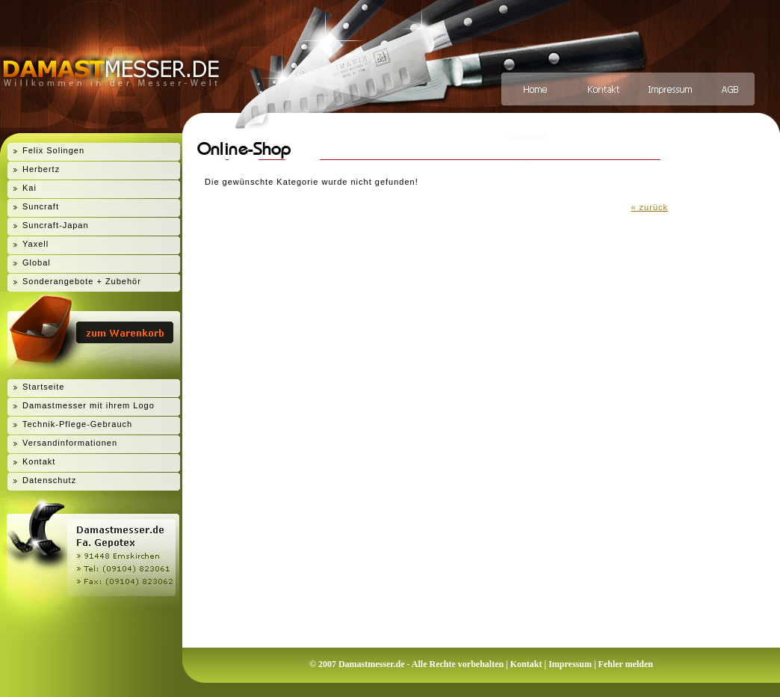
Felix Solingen (53, 150)
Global (36, 262)
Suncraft (40, 206)
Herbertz (41, 169)
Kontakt (38, 461)
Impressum (570, 664)
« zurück (649, 207)
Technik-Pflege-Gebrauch (77, 424)
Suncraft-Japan (55, 225)
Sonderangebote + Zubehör (81, 281)
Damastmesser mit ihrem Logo (88, 405)
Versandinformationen (69, 442)
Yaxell (35, 243)
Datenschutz (49, 480)
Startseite (43, 386)
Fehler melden (625, 664)
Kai (29, 187)
